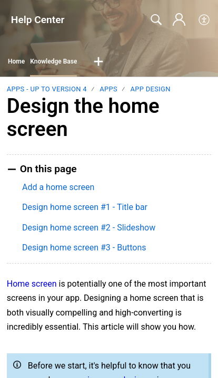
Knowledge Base (53, 61)
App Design (150, 89)
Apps (108, 89)
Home (16, 61)
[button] (98, 61)
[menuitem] (204, 20)
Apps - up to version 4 (47, 89)
